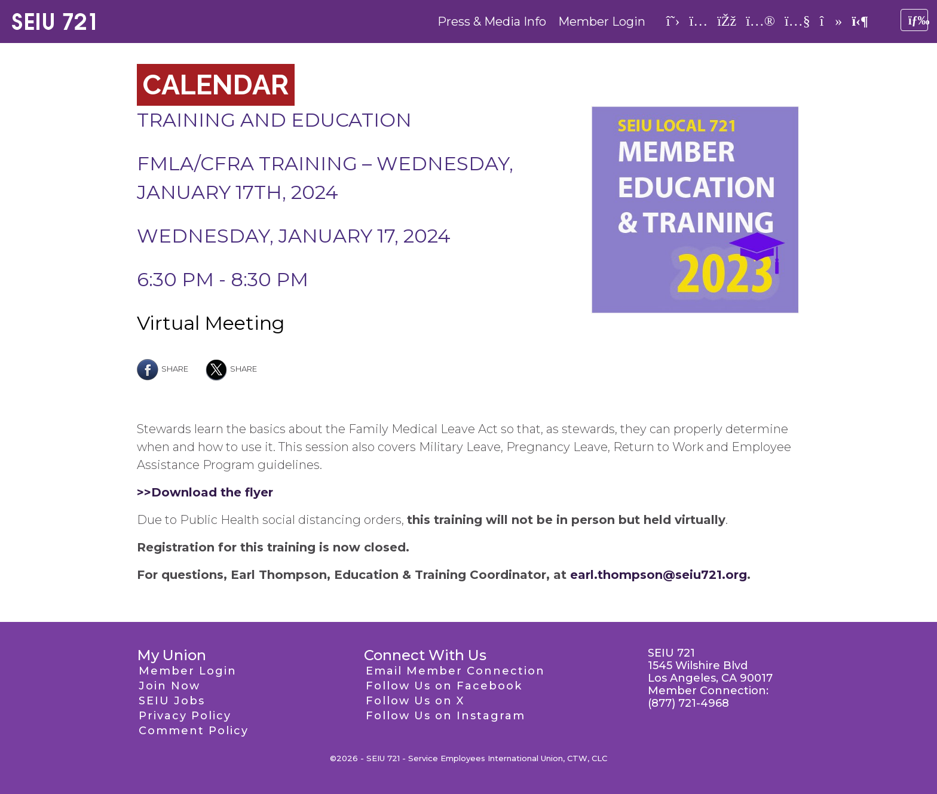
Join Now (169, 685)
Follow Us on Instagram (445, 715)
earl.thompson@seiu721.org (658, 575)
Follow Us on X (415, 700)
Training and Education (274, 119)
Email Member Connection (455, 670)
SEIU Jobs (172, 700)
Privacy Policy (185, 715)
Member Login (601, 21)
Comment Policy (194, 730)
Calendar (216, 85)
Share (162, 368)
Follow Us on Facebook (444, 685)
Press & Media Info (491, 21)
